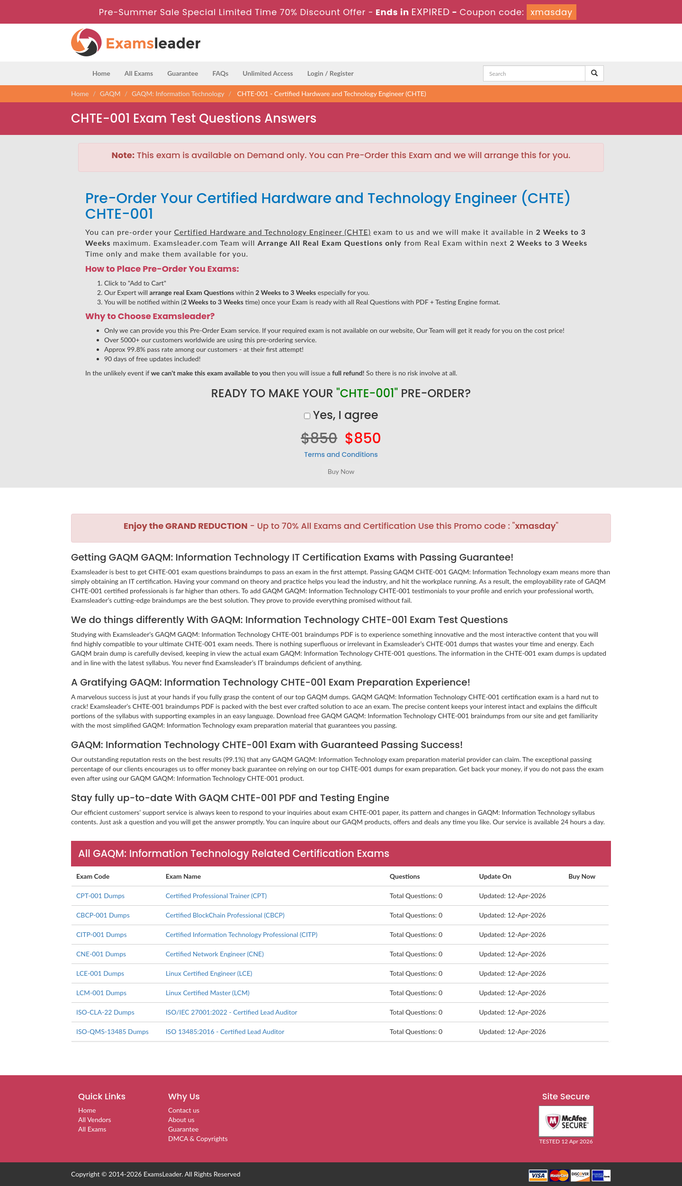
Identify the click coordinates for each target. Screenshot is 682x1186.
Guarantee (182, 73)
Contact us (183, 1110)
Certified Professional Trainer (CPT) (216, 896)
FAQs (220, 73)
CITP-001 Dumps (101, 934)
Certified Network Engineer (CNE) (215, 954)
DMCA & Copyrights (198, 1138)
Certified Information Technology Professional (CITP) (242, 934)
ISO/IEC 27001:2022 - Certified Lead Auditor (231, 1012)
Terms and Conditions (341, 454)
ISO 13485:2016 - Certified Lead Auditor (225, 1031)
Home (101, 73)
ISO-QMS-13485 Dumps (112, 1031)
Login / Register (330, 73)
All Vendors (94, 1119)
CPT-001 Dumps (100, 896)
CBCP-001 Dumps (103, 915)
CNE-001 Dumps (101, 954)
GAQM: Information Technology (178, 93)
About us (181, 1119)
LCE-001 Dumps (100, 973)
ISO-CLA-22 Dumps (105, 1012)
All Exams (139, 73)
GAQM (110, 93)
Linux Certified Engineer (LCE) (209, 973)
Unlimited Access (267, 73)
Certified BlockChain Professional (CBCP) (225, 915)
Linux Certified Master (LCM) (208, 993)
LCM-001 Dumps (101, 993)
